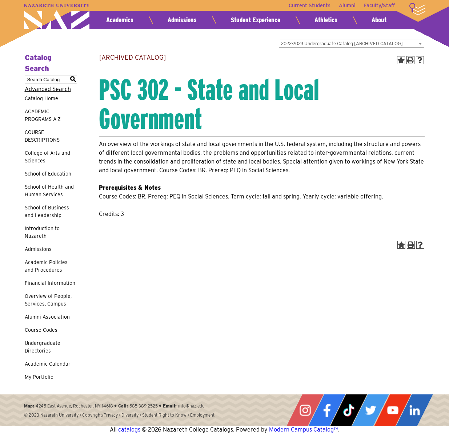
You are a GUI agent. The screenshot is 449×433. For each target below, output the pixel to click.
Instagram (305, 410)
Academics (119, 20)
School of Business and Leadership (47, 211)
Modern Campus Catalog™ (303, 429)
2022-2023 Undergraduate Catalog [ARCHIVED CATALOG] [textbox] (342, 43)
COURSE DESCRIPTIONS (42, 136)
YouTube (392, 410)
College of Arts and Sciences (47, 157)
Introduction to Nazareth (42, 232)
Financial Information (50, 283)
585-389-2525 (143, 406)
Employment (202, 415)
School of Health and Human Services (49, 190)
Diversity (130, 415)
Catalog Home (41, 98)
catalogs (129, 429)
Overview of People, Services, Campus (48, 300)
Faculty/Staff (379, 5)
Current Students (309, 5)
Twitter (370, 410)
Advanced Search (48, 89)
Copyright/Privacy (100, 415)
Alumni (346, 5)
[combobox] (351, 43)
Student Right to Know (164, 415)
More (417, 9)
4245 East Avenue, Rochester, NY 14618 (74, 406)
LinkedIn (414, 410)
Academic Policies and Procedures (46, 266)
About (379, 20)
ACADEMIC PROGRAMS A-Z (43, 115)
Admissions (182, 20)
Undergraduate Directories (42, 347)
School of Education (48, 174)
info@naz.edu (191, 406)
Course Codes (41, 330)
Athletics (325, 20)
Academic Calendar (48, 364)
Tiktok (348, 410)
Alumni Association (47, 317)
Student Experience (255, 20)
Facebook (327, 410)
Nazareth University (56, 16)
